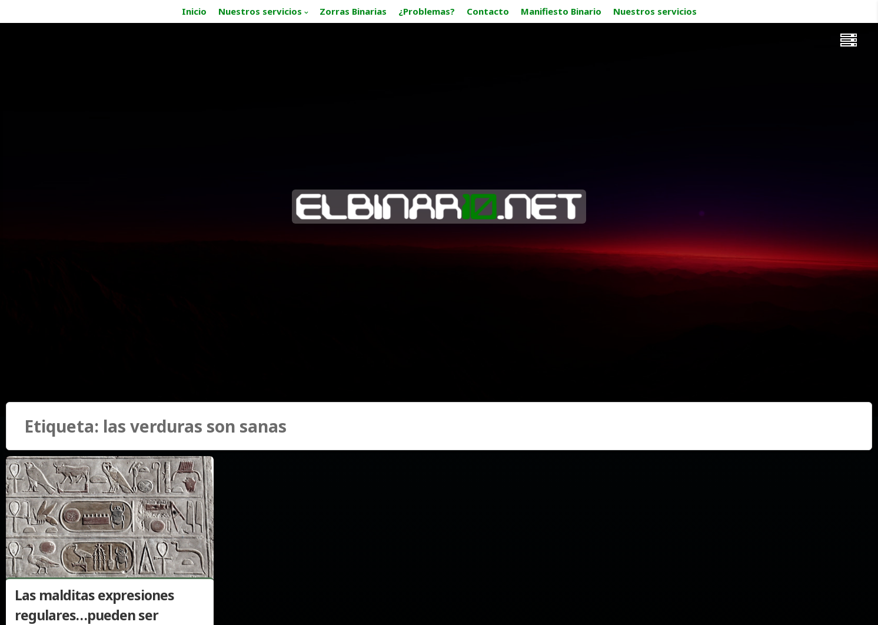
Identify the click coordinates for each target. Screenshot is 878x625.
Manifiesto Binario (561, 11)
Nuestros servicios (260, 11)
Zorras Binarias (353, 11)
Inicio (194, 11)
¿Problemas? (426, 11)
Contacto (488, 11)
